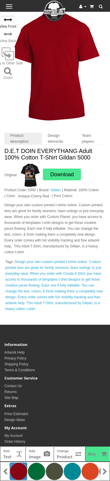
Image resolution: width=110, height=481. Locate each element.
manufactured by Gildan (73, 303)
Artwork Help (14, 352)
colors (36, 291)
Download (62, 174)
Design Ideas (14, 420)
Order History (14, 442)
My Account (13, 436)
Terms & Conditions (19, 370)
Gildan (55, 190)
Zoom (8, 73)
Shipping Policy (16, 364)
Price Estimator (16, 414)
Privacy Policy (15, 358)
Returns (10, 392)
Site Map (11, 398)
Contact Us (13, 386)
